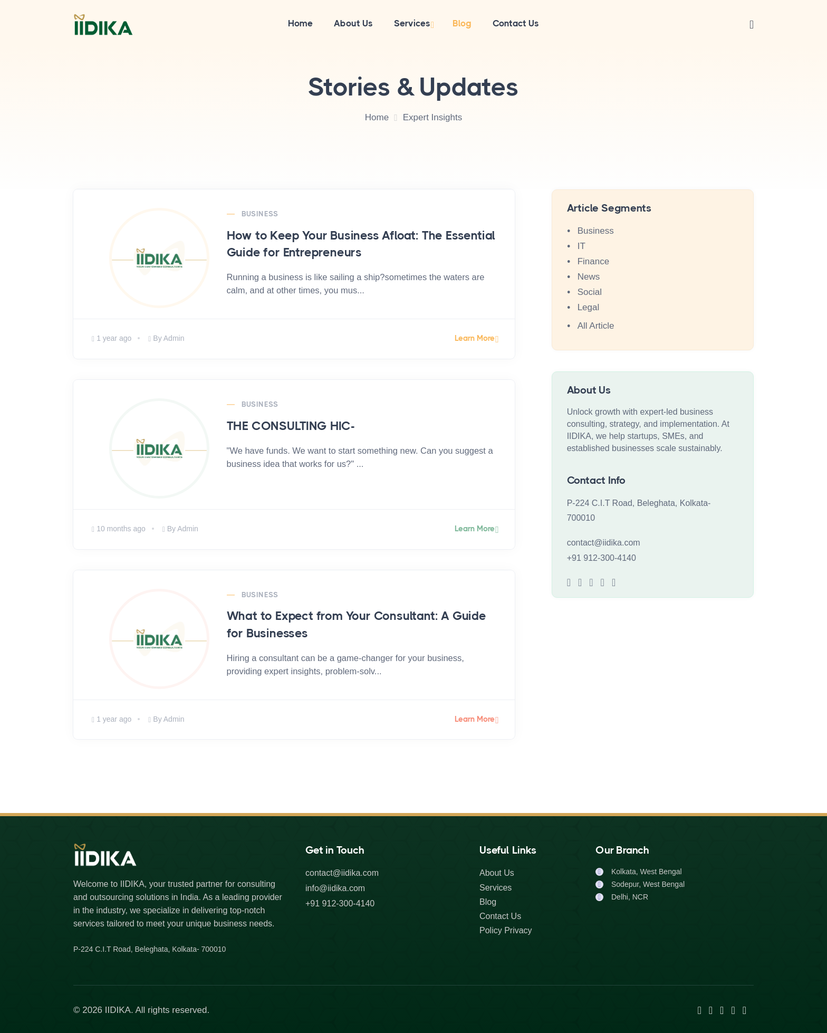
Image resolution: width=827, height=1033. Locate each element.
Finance (593, 261)
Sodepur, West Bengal (648, 884)
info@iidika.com (335, 888)
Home (300, 23)
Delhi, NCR (629, 897)
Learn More (475, 338)
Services (412, 23)
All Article (596, 326)
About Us (353, 23)
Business (260, 213)
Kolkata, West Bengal (646, 871)
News (589, 277)
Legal (589, 307)
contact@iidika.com (603, 542)
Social (590, 292)
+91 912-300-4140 (601, 557)
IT (581, 246)
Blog (462, 23)
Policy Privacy (505, 930)
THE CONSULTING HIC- (291, 426)
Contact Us (516, 23)
